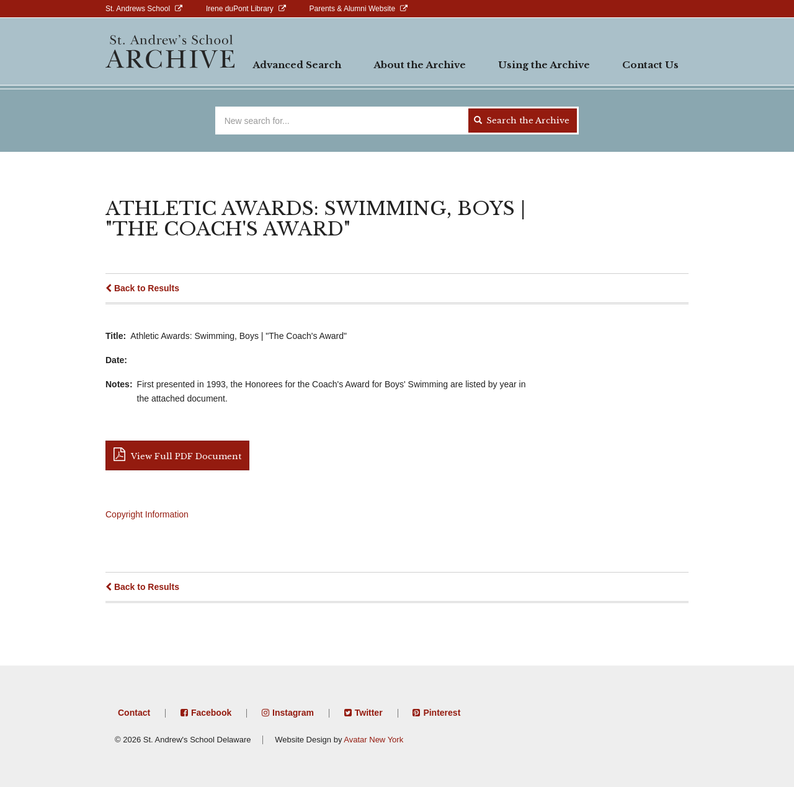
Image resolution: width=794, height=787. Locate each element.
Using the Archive (544, 65)
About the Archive (419, 65)
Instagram (293, 713)
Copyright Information (147, 514)
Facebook (211, 713)
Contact (134, 713)
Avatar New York (373, 739)
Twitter (369, 713)
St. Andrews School (137, 8)
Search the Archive (521, 120)
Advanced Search (296, 65)
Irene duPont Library (240, 8)
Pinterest (441, 713)
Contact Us (650, 65)
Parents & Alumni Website (353, 8)
